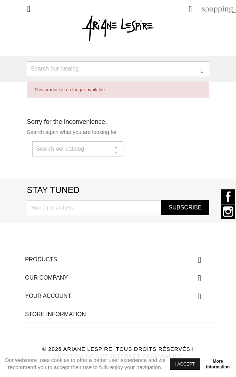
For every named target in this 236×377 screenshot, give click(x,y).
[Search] (118, 68)
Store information (55, 314)
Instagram (228, 211)
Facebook (228, 196)
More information (218, 364)
